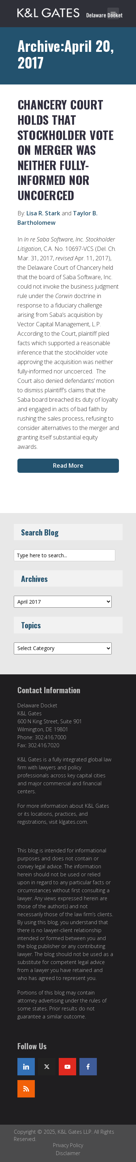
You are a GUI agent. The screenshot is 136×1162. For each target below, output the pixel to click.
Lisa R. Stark (43, 213)
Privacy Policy (68, 1145)
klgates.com (73, 821)
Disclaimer (68, 1153)
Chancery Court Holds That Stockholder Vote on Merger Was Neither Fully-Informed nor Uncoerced (65, 149)
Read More (68, 466)
